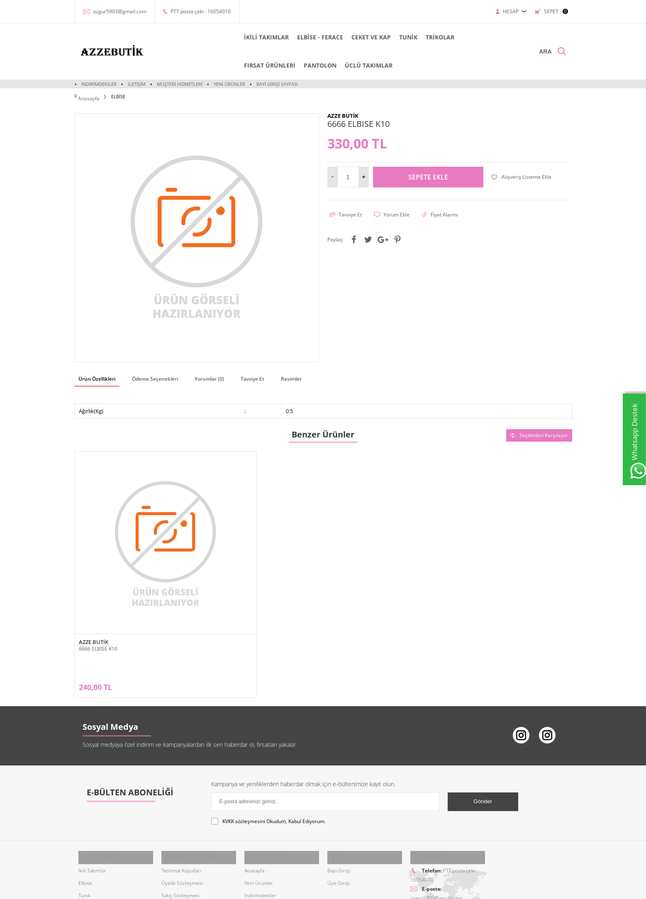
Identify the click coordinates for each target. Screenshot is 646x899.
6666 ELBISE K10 (98, 583)
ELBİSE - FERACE (279, 37)
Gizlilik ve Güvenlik (182, 829)
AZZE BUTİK (93, 576)
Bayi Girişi (338, 780)
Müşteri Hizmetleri (179, 84)
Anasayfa (254, 780)
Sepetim (253, 829)
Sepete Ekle (428, 172)
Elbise (85, 792)
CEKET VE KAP (330, 37)
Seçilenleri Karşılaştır (539, 428)
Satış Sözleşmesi (180, 805)
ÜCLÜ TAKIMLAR (268, 65)
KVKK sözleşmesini (243, 736)
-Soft (280, 888)
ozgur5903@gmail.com (119, 11)
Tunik (84, 805)
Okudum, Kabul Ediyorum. (268, 736)
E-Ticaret (298, 888)
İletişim (137, 84)
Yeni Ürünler (229, 84)
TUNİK (367, 37)
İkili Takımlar (92, 780)
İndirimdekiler (99, 84)
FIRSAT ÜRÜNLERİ (447, 37)
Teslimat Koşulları (181, 780)
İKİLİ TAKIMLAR (225, 37)
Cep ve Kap (90, 817)
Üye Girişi (338, 792)
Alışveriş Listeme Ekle (521, 172)
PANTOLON (219, 65)
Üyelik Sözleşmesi (182, 792)
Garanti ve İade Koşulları (188, 817)
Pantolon (88, 829)
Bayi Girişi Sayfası (277, 84)
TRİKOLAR (399, 37)
